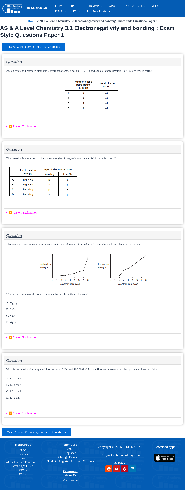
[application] (75, 5)
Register (70, 453)
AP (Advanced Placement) (23, 462)
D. (11, 322)
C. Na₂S (10, 316)
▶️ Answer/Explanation (23, 126)
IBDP (23, 450)
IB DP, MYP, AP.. (37, 8)
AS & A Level (120, 5)
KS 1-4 (23, 474)
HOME (57, 5)
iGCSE (139, 5)
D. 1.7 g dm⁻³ (13, 397)
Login (70, 449)
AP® (102, 5)
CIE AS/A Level (23, 466)
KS (165, 5)
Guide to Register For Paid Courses (70, 461)
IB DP (71, 5)
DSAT (153, 5)
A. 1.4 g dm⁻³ (13, 378)
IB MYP (86, 5)
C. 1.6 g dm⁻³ (13, 391)
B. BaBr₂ (11, 309)
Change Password (70, 457)
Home (32, 21)
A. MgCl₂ (11, 303)
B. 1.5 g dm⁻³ (13, 385)
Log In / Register (65, 12)
